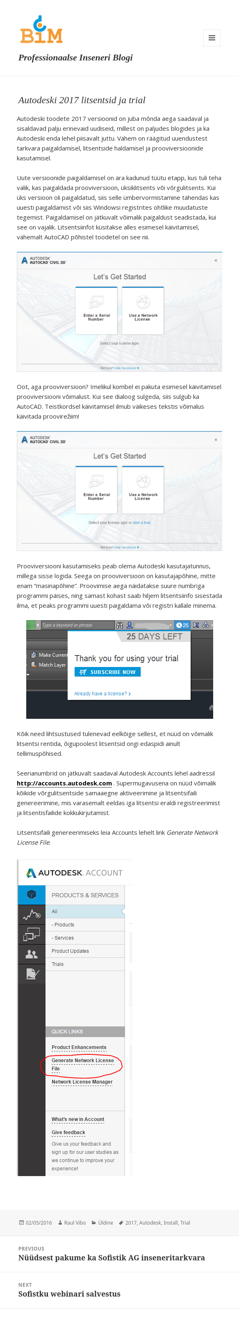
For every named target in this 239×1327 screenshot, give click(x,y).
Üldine (105, 1222)
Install (171, 1222)
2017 (131, 1222)
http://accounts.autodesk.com (64, 783)
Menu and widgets (212, 37)
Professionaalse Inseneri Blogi (75, 57)
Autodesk (150, 1222)
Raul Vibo (75, 1222)
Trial (185, 1222)
